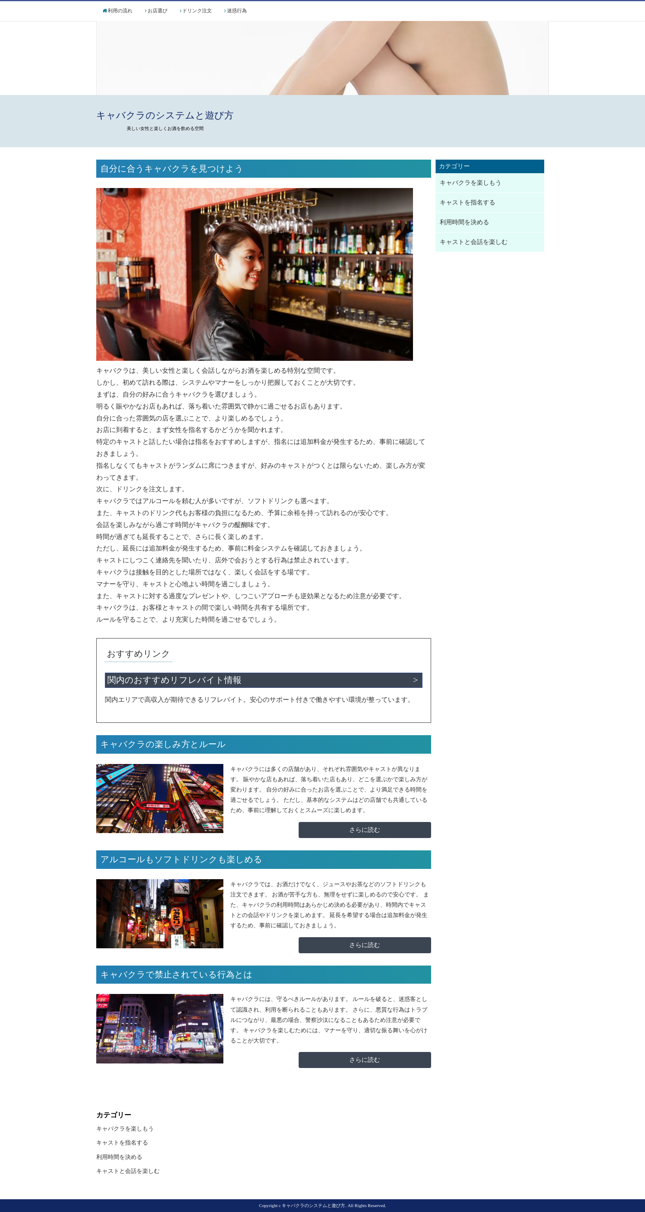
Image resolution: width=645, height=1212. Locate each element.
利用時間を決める (464, 222)
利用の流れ (120, 11)
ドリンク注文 (197, 11)
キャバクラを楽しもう (470, 182)
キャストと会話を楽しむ (474, 242)
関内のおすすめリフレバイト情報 (174, 680)
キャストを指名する (467, 202)
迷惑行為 (237, 11)
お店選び (157, 11)
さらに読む (364, 830)
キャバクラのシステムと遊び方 (165, 115)
